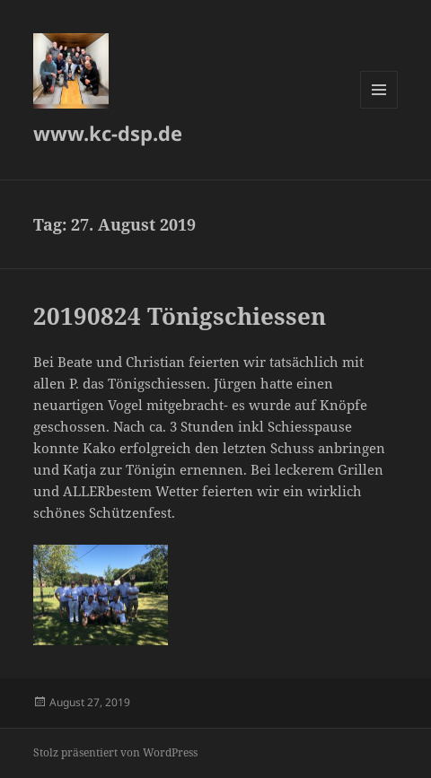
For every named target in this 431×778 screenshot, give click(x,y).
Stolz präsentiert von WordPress (115, 752)
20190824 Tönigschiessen (179, 316)
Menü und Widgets (379, 108)
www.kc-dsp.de (107, 132)
